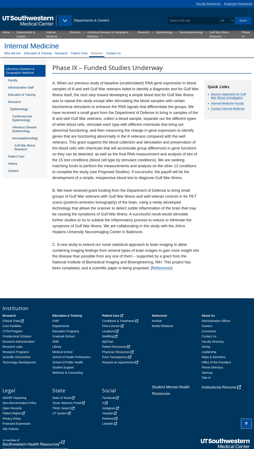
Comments (209, 331)
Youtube (107, 413)
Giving (206, 346)
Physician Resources (116, 352)
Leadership (209, 352)
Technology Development (19, 362)
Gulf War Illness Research (24, 147)
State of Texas (61, 398)
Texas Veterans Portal (66, 403)
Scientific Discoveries (16, 357)
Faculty (13, 80)
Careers (13, 170)
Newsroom (159, 315)
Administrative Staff (20, 87)
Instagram (108, 408)
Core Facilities (12, 326)
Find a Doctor (111, 326)
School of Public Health (67, 362)
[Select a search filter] (226, 21)
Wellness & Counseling (67, 372)
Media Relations (162, 326)
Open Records (12, 408)
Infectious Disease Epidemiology (24, 129)
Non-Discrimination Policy (19, 403)
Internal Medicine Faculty (227, 103)
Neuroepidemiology (191, 32)
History (12, 163)
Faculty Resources (208, 3)
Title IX (206, 377)
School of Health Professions (71, 357)
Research (144, 32)
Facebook (108, 398)
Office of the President (216, 362)
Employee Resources (238, 3)
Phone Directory (212, 367)
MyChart (107, 341)
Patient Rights (12, 413)
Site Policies (11, 429)
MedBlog (108, 336)
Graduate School (63, 336)
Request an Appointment (118, 362)
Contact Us (113, 53)
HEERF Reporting (14, 398)
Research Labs (12, 346)
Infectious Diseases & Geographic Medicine (20, 70)
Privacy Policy (12, 418)
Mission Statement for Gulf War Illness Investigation (228, 96)
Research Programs (16, 352)
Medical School (62, 352)
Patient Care (79, 53)
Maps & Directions (214, 357)
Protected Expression (17, 423)
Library (56, 346)
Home (6, 32)
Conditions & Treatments (118, 321)
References (161, 268)
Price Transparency (115, 357)
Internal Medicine (31, 46)
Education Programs (65, 331)
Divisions (75, 32)
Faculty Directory (213, 341)
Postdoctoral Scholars (17, 336)
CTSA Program (12, 331)
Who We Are (12, 53)
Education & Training (37, 53)
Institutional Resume (219, 387)
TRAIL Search (61, 408)
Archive (157, 321)
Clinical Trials (11, 321)
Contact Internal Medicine (228, 108)
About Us (208, 315)
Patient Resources (114, 346)
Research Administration (19, 341)
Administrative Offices (216, 321)
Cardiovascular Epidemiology (22, 118)
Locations (108, 331)
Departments (60, 326)
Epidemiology (164, 32)
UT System (59, 413)
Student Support (63, 367)
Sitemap (207, 372)
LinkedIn (107, 423)
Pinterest (108, 418)
